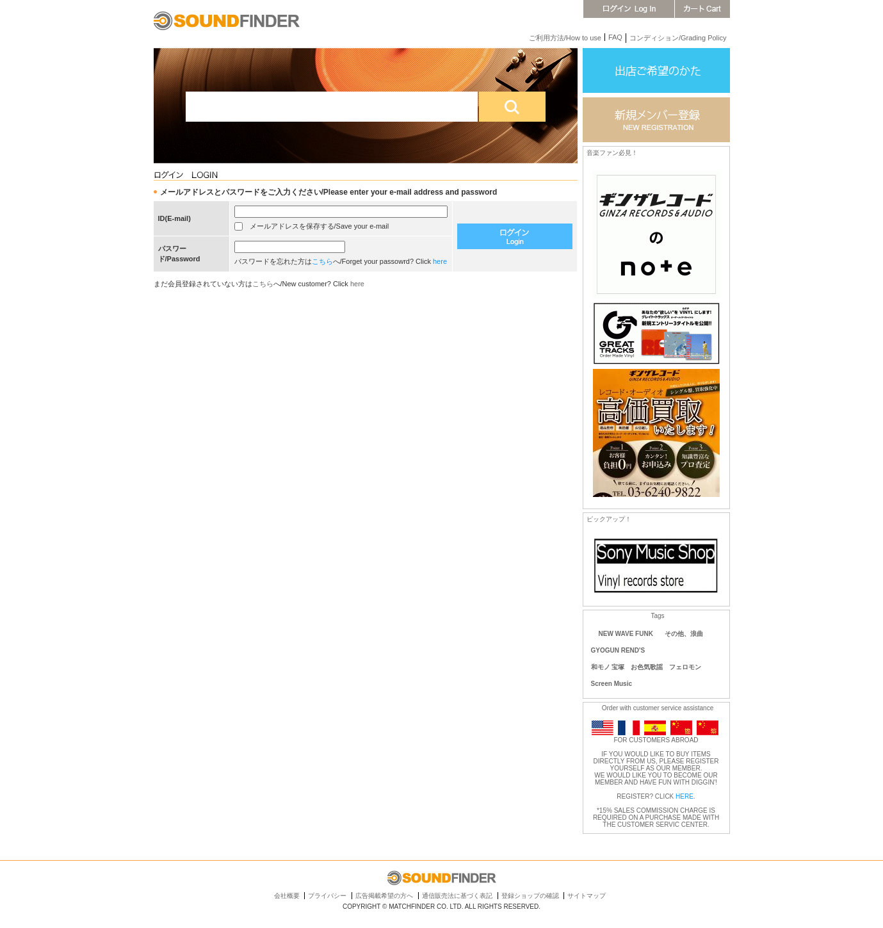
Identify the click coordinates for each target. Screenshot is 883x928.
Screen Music (611, 683)
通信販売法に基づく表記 (457, 895)
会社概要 (287, 895)
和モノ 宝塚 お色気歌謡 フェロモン (646, 667)
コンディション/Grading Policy (678, 38)
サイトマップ (586, 895)
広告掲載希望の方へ (384, 895)
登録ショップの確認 (530, 895)
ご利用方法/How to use (565, 38)
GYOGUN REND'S (618, 650)
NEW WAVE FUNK (626, 633)
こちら (322, 261)
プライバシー (327, 895)
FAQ (615, 37)
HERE (684, 796)
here (440, 261)
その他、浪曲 (684, 633)
